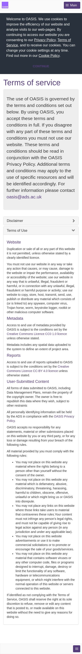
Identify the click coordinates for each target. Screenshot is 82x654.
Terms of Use (17, 230)
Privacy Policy (45, 40)
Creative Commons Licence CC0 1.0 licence (37, 334)
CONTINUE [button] (41, 66)
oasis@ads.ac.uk (24, 196)
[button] (62, 56)
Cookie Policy (48, 55)
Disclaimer (15, 221)
